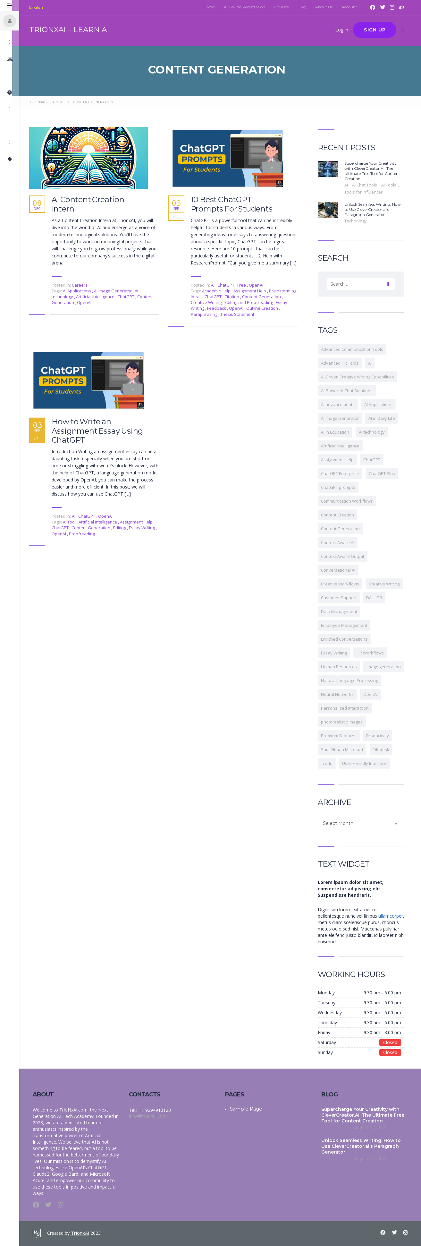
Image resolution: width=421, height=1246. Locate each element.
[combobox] (364, 823)
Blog (305, 6)
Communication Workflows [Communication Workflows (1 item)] (350, 501)
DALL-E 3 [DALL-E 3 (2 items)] (378, 598)
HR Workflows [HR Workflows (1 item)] (373, 653)
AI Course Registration (248, 6)
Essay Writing (145, 528)
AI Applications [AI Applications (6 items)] (382, 404)
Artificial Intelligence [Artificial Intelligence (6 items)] (343, 446)
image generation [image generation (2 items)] (387, 667)
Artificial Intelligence (99, 296)
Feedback (221, 308)
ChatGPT (130, 296)
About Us (327, 6)
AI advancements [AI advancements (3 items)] (341, 404)
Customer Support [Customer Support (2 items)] (342, 598)
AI (216, 285)
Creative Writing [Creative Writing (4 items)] (387, 584)
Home (212, 6)
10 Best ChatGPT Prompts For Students (235, 204)
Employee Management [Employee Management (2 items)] (347, 625)
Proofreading (85, 534)
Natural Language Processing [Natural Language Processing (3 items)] (353, 680)
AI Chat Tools (369, 185)
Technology (359, 221)
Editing (124, 528)
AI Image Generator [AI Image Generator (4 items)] (343, 418)
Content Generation (265, 296)
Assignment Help (254, 291)
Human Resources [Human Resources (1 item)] (342, 667)
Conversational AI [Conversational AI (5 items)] (341, 570)
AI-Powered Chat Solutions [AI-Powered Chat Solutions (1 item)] (350, 391)
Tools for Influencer (367, 192)
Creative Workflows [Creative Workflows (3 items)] (343, 584)
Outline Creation (266, 308)
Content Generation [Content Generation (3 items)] (343, 529)
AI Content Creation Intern (91, 204)
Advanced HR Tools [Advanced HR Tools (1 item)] (343, 363)
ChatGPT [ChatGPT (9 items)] (375, 460)
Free (245, 285)
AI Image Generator (116, 291)
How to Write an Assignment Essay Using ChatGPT (101, 431)
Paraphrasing (208, 314)
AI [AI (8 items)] (373, 363)
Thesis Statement (241, 314)
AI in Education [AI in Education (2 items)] (338, 432)
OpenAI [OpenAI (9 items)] (374, 694)
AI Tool (73, 522)
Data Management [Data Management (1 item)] (342, 611)
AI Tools (393, 185)
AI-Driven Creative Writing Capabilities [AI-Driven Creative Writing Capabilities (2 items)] (361, 377)
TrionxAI (79, 1233)
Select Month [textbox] (341, 823)
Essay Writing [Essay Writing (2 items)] (337, 653)
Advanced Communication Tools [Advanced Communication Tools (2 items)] (355, 349)
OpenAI (87, 302)
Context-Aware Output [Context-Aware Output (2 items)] (346, 556)
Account (353, 6)
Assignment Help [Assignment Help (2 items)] (340, 460)
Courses (285, 6)
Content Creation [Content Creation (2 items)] (341, 515)
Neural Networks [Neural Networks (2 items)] (340, 694)
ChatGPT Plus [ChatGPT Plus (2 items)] (385, 473)
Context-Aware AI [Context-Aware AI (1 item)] (341, 542)
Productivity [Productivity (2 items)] (381, 736)
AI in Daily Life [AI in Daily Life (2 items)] (385, 418)
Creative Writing (210, 302)
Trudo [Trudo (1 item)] (330, 763)
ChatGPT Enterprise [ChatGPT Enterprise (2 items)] (343, 473)
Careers (83, 285)
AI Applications (81, 291)
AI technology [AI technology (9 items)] (375, 432)
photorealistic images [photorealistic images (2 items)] (345, 722)
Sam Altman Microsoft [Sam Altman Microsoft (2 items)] (345, 749)
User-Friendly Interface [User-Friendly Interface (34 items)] (368, 763)
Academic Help (220, 291)
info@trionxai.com (146, 1116)
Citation (236, 296)
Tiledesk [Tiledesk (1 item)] (384, 749)
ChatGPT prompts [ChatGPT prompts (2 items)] (341, 487)
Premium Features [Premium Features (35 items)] (342, 736)
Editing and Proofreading (252, 302)
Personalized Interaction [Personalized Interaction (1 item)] (348, 708)
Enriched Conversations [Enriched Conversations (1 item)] (347, 639)
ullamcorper (394, 916)
